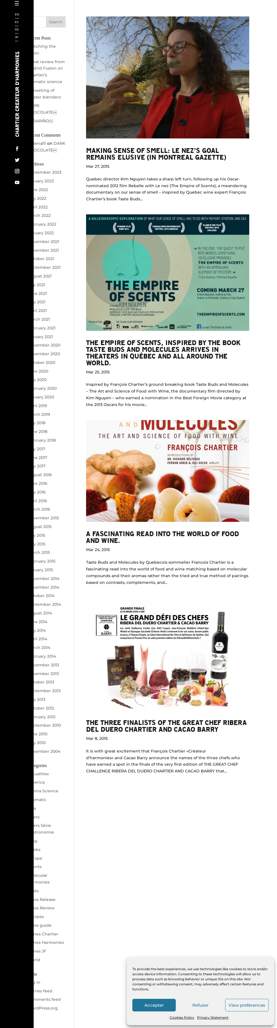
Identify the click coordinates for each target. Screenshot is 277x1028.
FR (17, 29)
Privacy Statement (212, 1017)
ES (17, 22)
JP (16, 37)
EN (17, 14)
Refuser (200, 1005)
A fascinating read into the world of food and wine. (162, 536)
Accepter (154, 1005)
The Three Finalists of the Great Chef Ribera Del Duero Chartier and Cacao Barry (166, 725)
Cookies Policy (182, 1017)
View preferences (246, 1005)
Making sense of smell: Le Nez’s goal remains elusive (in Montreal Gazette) (156, 153)
